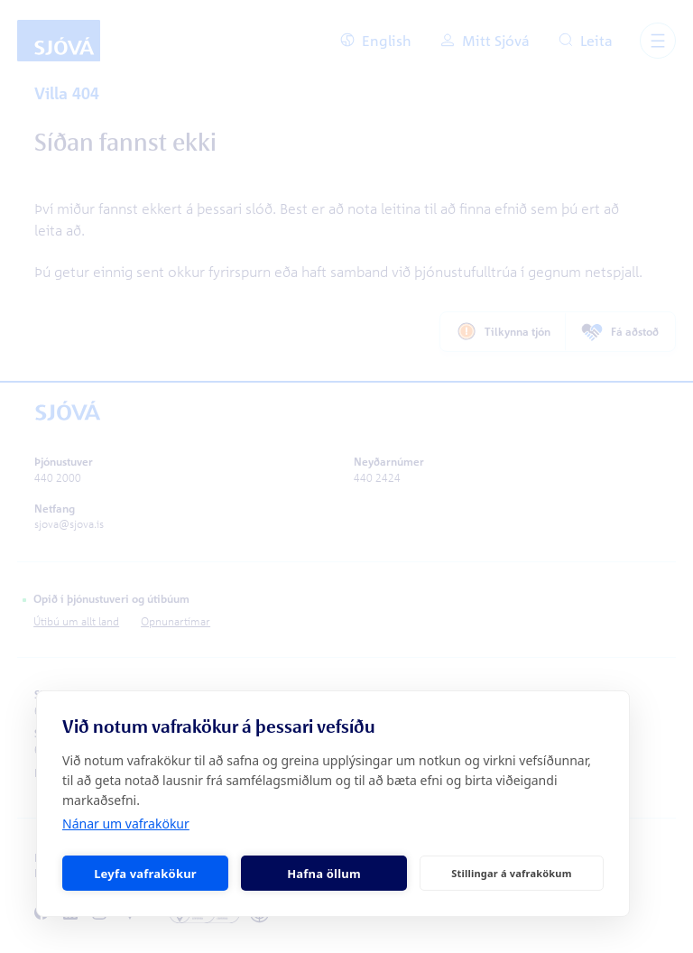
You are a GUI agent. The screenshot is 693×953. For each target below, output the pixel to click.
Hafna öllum (324, 873)
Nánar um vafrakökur (125, 823)
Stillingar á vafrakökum (511, 873)
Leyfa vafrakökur (145, 873)
